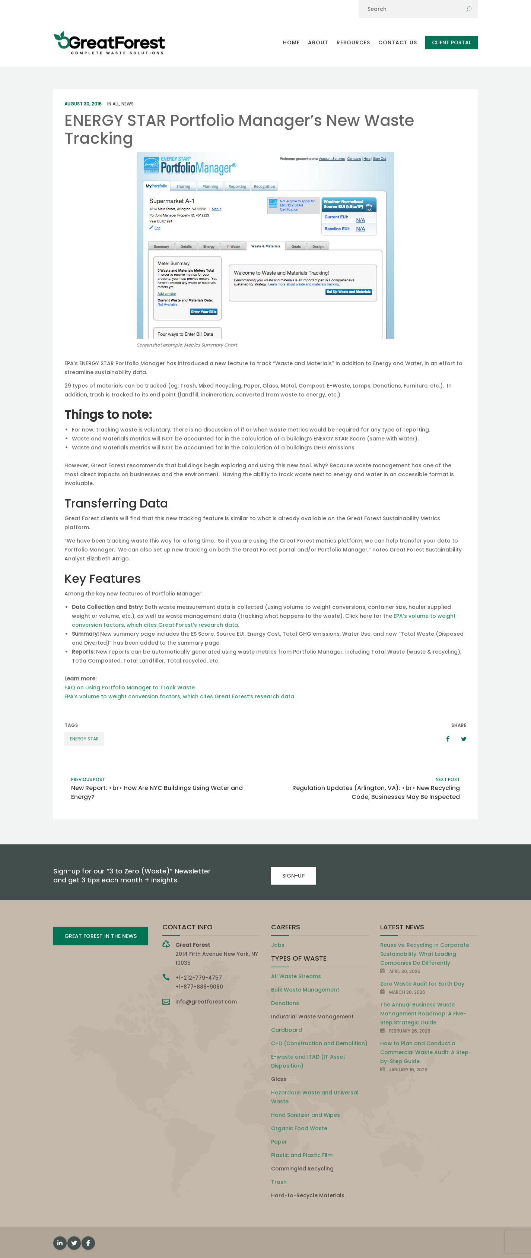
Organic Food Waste (299, 1128)
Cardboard (286, 1030)
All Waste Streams (296, 976)
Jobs (277, 945)
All (115, 104)
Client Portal (451, 42)
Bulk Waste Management (305, 989)
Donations (285, 1003)
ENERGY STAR (84, 739)
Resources (353, 42)
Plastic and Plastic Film (302, 1155)
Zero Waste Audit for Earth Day (422, 983)
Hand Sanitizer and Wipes (305, 1115)
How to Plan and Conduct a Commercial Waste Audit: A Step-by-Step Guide (425, 1052)
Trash (279, 1182)
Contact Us (397, 42)
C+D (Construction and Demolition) (319, 1043)
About (318, 42)
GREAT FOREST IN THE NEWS (100, 936)
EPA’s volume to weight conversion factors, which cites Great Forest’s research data (179, 696)
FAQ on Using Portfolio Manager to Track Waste (129, 687)
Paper (279, 1141)
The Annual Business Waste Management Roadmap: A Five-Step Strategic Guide (423, 1013)
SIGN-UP (293, 875)
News (127, 104)
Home (291, 42)
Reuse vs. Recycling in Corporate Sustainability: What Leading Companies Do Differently (424, 954)
